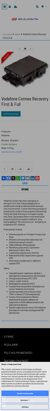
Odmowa (25, 407)
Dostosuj (24, 400)
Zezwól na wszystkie (25, 393)
